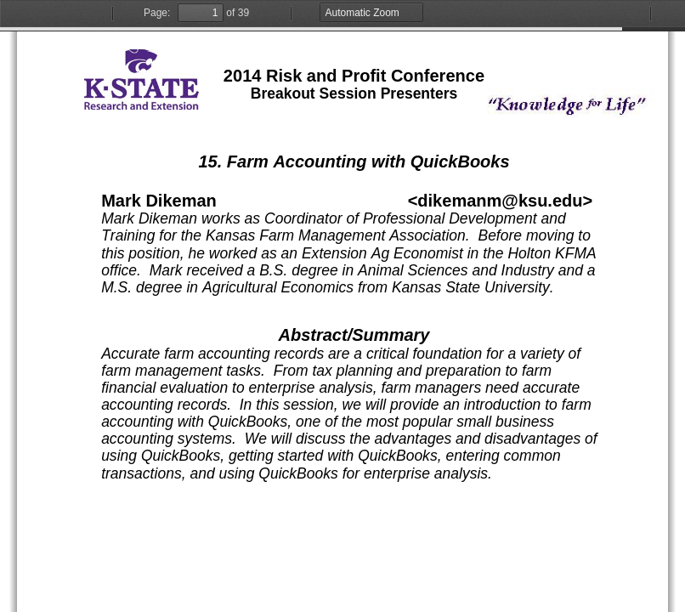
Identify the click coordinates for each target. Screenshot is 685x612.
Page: (157, 13)
